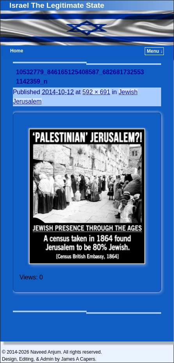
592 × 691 (96, 92)
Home (16, 51)
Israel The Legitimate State (56, 5)
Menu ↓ (155, 51)
